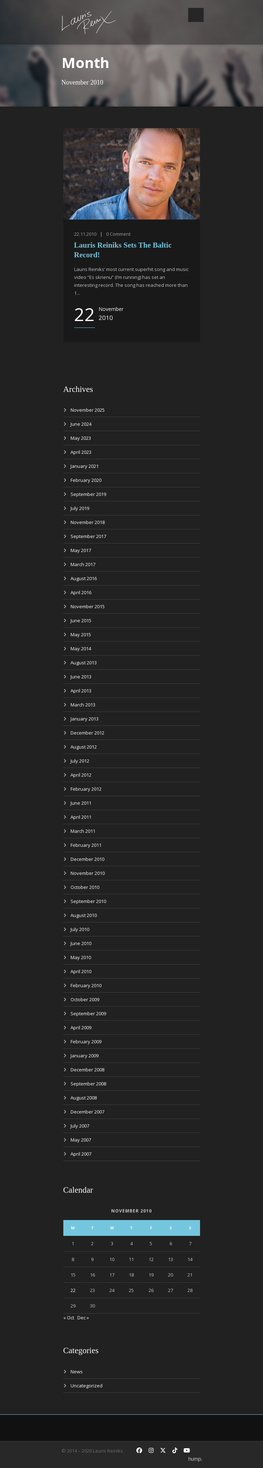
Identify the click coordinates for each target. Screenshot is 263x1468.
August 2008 (84, 1097)
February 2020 (86, 480)
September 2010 (88, 901)
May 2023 (81, 438)
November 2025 (88, 410)
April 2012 (81, 775)
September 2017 (88, 536)
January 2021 (85, 466)
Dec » (83, 1317)
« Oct (68, 1317)
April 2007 (81, 1154)
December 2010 (87, 859)
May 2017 (81, 550)
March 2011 (83, 831)
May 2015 (81, 634)
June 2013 (81, 676)
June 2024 (81, 424)
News (77, 1371)
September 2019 (88, 494)
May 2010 (81, 957)
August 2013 (84, 662)
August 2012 (84, 747)
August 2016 (84, 578)
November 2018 (88, 522)
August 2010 (84, 915)
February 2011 (86, 845)
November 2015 (88, 606)
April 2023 (81, 452)
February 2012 (86, 789)
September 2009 (88, 1013)
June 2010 (81, 943)
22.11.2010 (85, 234)
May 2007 (81, 1140)
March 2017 (83, 564)
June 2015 (81, 620)
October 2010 (85, 887)
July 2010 (80, 929)
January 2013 (85, 718)
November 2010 (88, 873)
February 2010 (86, 985)
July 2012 (80, 761)
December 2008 (87, 1069)
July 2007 (80, 1126)
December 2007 (87, 1111)
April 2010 (81, 971)
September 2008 (88, 1083)
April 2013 (81, 690)
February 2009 (86, 1041)
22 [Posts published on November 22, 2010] (73, 1290)
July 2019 (80, 508)
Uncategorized (87, 1385)
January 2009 (85, 1055)
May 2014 (81, 648)
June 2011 (81, 803)
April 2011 (81, 817)
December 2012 (87, 733)
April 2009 (81, 1027)
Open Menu (196, 15)
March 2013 (83, 704)
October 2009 (85, 999)
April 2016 (81, 592)
